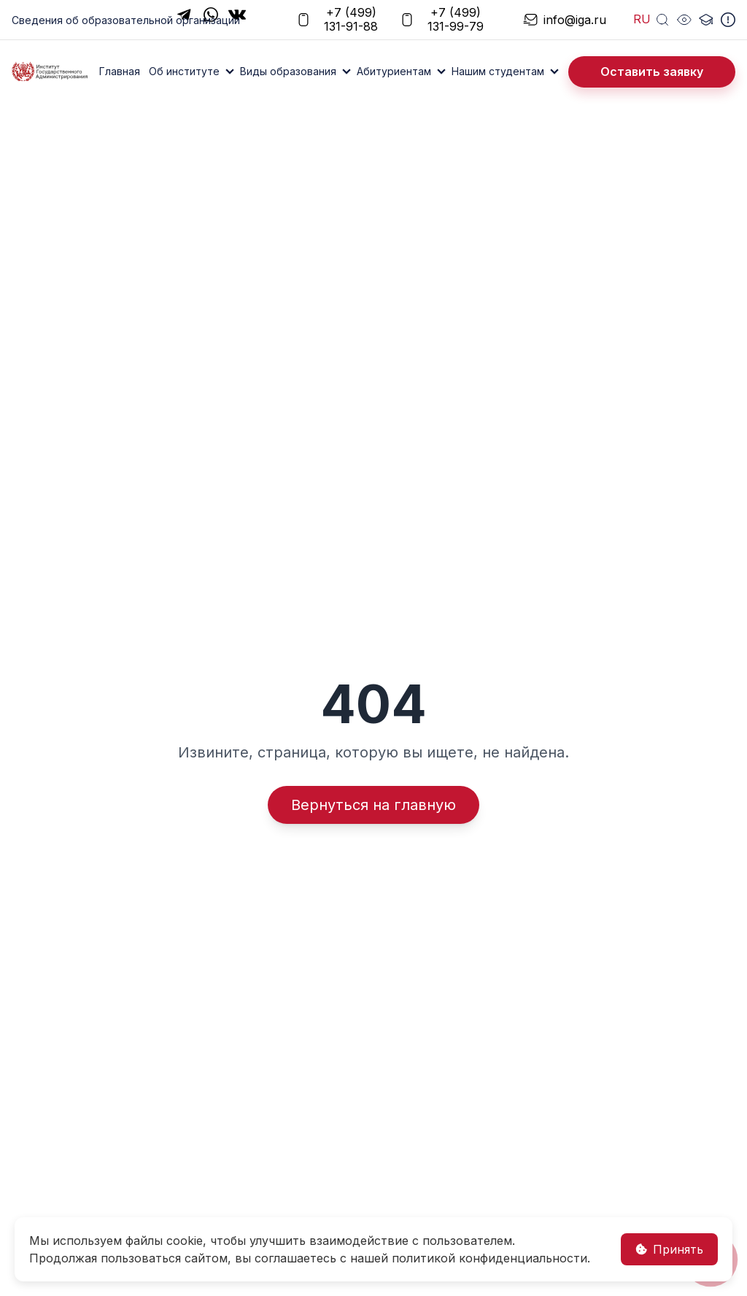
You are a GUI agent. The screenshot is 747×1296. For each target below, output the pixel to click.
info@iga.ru (557, 20)
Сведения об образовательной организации (126, 20)
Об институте (184, 71)
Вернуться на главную (373, 805)
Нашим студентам (498, 71)
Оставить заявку (651, 71)
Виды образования (288, 71)
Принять (669, 1249)
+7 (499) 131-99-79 (442, 20)
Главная (119, 71)
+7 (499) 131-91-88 (337, 20)
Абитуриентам (394, 71)
